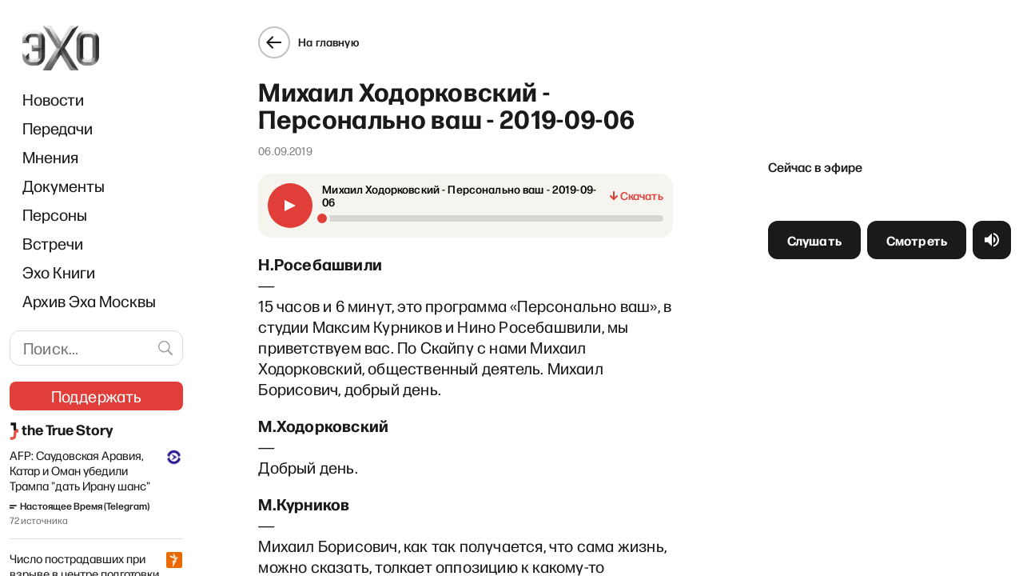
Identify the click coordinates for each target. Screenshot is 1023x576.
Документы (63, 185)
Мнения (50, 156)
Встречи (52, 243)
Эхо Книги (58, 272)
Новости (53, 99)
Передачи (57, 128)
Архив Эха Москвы (89, 300)
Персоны (54, 214)
